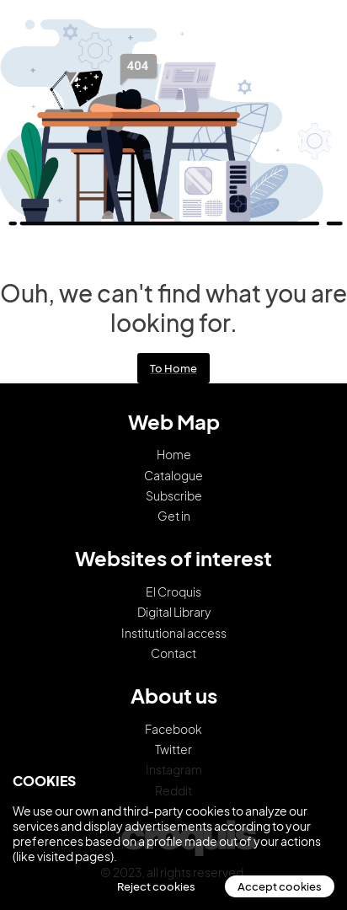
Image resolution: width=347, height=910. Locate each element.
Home (174, 454)
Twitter (173, 749)
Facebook (173, 728)
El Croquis (173, 591)
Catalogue (173, 475)
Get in (173, 515)
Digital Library (174, 611)
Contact (173, 653)
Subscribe (174, 495)
